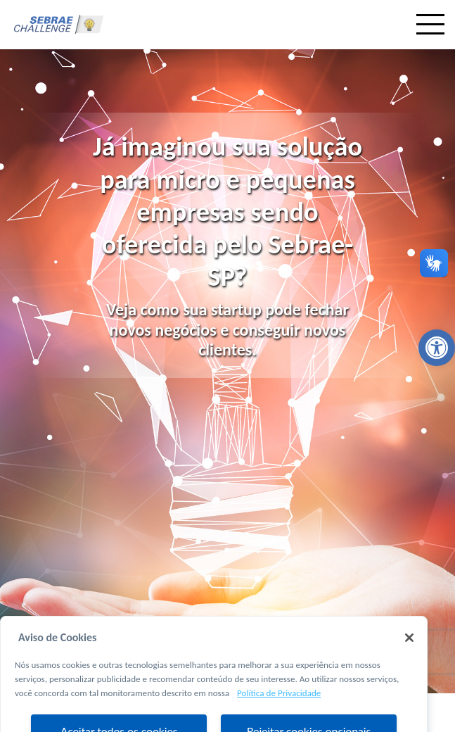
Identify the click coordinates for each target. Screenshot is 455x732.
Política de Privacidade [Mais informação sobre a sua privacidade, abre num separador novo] (279, 706)
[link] (436, 347)
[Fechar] (409, 651)
